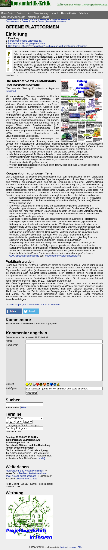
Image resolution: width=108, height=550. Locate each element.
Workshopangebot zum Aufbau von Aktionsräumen (34, 304)
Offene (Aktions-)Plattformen (51, 21)
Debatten (83, 13)
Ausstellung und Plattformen (35, 19)
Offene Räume (28, 21)
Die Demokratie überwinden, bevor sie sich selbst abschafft (27, 474)
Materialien (33, 17)
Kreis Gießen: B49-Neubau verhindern (25, 470)
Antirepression (24, 13)
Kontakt (63, 547)
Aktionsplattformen (61, 19)
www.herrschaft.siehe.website (24, 255)
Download (11, 91)
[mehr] (42, 458)
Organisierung (41, 13)
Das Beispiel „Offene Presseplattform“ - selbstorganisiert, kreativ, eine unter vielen (47, 46)
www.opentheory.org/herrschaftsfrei (62, 255)
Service (45, 17)
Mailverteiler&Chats (27, 478)
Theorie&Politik (68, 13)
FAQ (80, 547)
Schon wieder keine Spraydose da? (25, 41)
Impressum (71, 547)
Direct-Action (7, 13)
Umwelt (54, 13)
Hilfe (23, 407)
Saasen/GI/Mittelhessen (13, 17)
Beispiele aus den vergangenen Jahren (27, 43)
